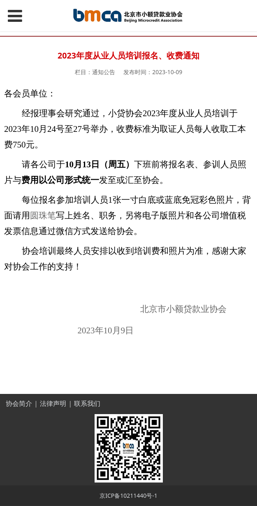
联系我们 (87, 403)
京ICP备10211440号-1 (128, 495)
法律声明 (53, 403)
